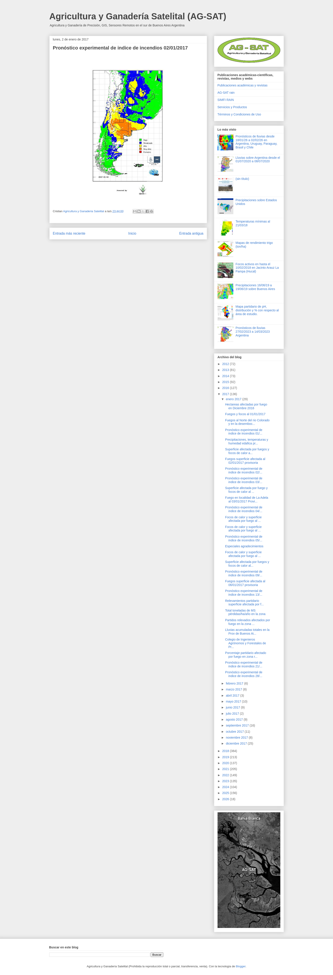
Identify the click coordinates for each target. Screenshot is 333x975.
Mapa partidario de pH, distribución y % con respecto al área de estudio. (257, 310)
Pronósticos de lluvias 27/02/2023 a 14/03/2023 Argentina (253, 331)
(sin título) (242, 179)
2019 (226, 757)
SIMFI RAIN (226, 100)
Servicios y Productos (232, 107)
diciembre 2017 (237, 743)
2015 (226, 382)
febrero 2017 (235, 683)
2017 (226, 394)
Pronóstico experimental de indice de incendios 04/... (243, 509)
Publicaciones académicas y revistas (243, 85)
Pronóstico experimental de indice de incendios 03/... (243, 480)
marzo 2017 (234, 689)
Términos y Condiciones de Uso (239, 114)
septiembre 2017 (238, 725)
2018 (226, 751)
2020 (226, 763)
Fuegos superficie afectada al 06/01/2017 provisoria (245, 583)
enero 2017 (234, 399)
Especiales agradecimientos (244, 546)
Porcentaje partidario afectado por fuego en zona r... (245, 654)
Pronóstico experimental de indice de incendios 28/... (243, 674)
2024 (226, 787)
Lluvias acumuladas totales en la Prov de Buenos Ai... (247, 631)
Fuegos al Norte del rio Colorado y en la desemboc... (247, 422)
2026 (226, 799)
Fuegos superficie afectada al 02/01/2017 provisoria (245, 460)
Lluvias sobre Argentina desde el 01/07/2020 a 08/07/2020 (258, 159)
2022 (226, 775)
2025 (226, 793)
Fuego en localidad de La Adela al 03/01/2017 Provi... (246, 499)
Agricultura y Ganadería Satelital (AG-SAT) (137, 16)
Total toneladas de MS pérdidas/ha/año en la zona (245, 612)
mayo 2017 (234, 701)
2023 (226, 781)
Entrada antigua (191, 233)
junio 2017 (233, 707)
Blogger (240, 966)
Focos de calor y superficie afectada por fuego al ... (243, 519)
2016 (226, 388)
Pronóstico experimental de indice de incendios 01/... (243, 431)
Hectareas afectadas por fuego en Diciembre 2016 (246, 406)
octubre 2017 (235, 731)
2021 (226, 769)
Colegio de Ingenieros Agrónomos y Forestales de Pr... (245, 643)
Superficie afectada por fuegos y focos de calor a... (247, 451)
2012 (226, 364)
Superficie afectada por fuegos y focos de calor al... (247, 563)
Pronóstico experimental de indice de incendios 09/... (243, 573)
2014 (226, 376)
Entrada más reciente (69, 233)
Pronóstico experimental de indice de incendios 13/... (243, 592)
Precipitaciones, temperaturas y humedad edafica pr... (246, 441)
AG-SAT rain (226, 92)
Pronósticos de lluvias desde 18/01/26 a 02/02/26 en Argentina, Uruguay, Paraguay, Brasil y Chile (256, 142)
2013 (226, 370)
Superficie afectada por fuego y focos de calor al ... (246, 489)
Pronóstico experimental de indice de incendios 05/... (243, 538)
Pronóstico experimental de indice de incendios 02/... (243, 470)
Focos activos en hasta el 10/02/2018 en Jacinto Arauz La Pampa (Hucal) (257, 267)
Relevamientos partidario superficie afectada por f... (244, 602)
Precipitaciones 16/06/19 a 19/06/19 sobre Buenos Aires (255, 287)
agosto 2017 (235, 719)
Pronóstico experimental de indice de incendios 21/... (243, 664)
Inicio (132, 233)
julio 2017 (233, 713)
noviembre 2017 (237, 737)
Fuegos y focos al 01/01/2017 (245, 414)
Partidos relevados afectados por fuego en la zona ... (247, 622)
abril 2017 (233, 695)
